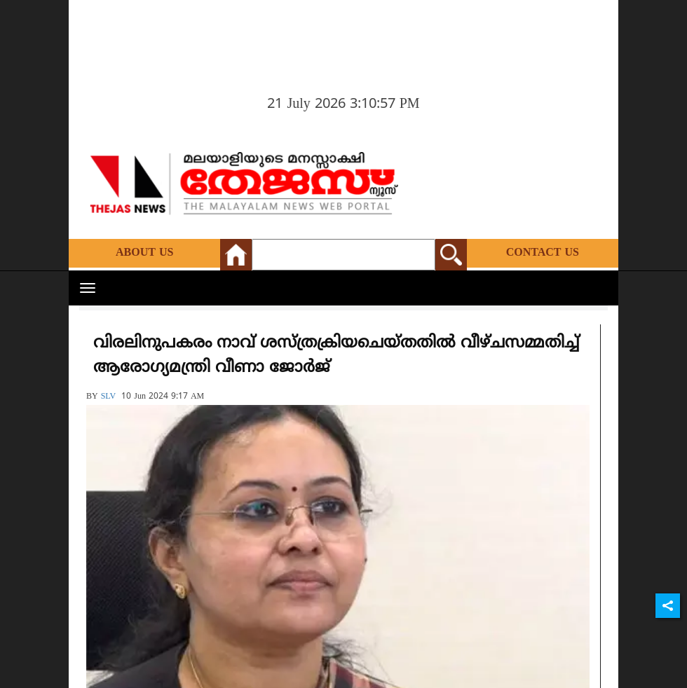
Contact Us (542, 253)
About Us (144, 253)
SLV (108, 397)
